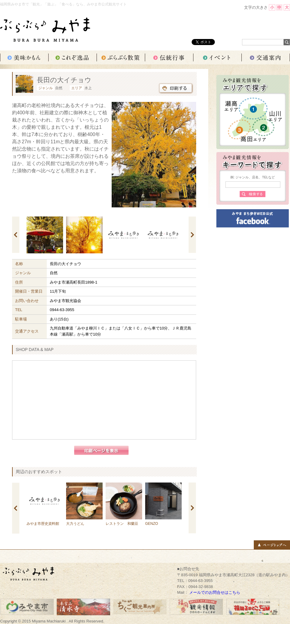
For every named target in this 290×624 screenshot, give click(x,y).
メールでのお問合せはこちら (214, 592)
